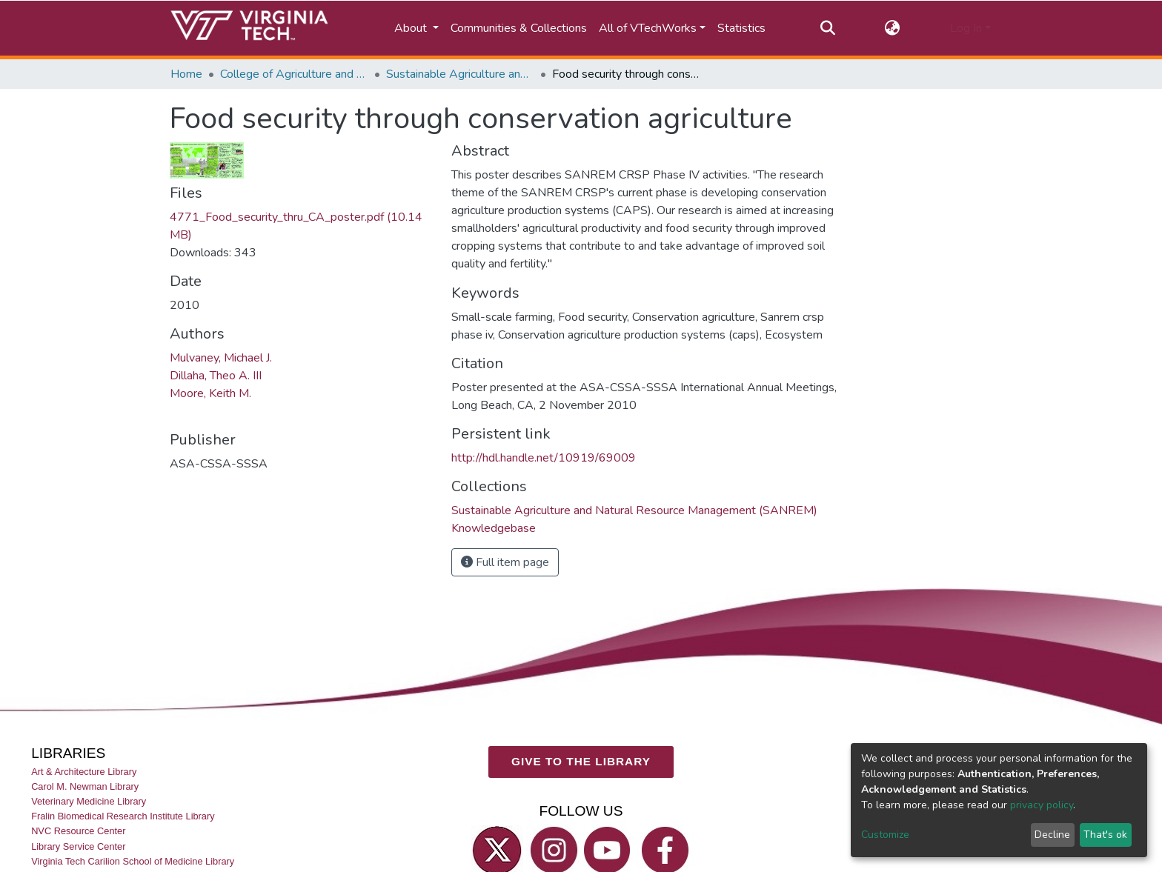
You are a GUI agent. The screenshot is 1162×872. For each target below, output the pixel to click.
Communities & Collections (519, 28)
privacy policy (1041, 805)
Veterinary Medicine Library (88, 801)
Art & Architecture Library (83, 771)
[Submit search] (827, 28)
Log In (966, 28)
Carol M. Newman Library (85, 786)
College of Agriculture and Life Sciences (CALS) (294, 74)
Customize (885, 835)
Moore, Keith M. (210, 393)
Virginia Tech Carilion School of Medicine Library (132, 861)
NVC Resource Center (78, 830)
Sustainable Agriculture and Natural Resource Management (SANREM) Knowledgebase (460, 74)
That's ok (1105, 835)
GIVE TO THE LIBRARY (581, 761)
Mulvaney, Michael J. (221, 358)
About (412, 28)
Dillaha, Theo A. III (216, 375)
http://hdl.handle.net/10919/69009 (543, 458)
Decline (1052, 835)
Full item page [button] (505, 562)
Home (186, 74)
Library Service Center (78, 846)
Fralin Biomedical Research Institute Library (123, 816)
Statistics (741, 28)
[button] (892, 28)
